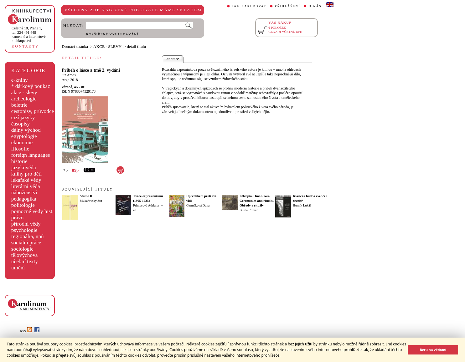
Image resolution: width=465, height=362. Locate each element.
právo (17, 218)
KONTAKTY (25, 46)
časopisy (20, 124)
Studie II (86, 196)
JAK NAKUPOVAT (249, 6)
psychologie (24, 230)
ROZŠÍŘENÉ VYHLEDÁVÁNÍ (112, 34)
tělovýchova (24, 255)
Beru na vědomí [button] (433, 349)
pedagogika (23, 199)
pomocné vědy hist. (32, 211)
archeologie (24, 99)
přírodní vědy (26, 224)
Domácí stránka (75, 46)
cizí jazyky (23, 117)
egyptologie (24, 136)
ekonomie (22, 142)
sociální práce (26, 243)
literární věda (25, 186)
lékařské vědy (26, 180)
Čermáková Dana (197, 205)
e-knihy (19, 80)
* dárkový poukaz (30, 86)
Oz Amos (69, 75)
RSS (26, 331)
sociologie (22, 249)
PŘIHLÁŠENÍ (287, 6)
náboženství (24, 193)
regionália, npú (27, 236)
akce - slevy (24, 92)
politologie (23, 205)
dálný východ (26, 130)
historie (19, 161)
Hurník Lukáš (302, 205)
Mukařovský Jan (91, 200)
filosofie (20, 149)
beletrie (19, 105)
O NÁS (315, 6)
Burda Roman (249, 210)
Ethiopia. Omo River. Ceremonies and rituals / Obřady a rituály (257, 200)
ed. (135, 210)
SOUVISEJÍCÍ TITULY (87, 189)
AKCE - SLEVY (107, 46)
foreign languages (30, 155)
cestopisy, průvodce (32, 111)
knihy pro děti (26, 174)
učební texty (24, 261)
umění (18, 268)
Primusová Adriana (146, 205)
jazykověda (23, 168)
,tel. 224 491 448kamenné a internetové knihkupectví (29, 34)
